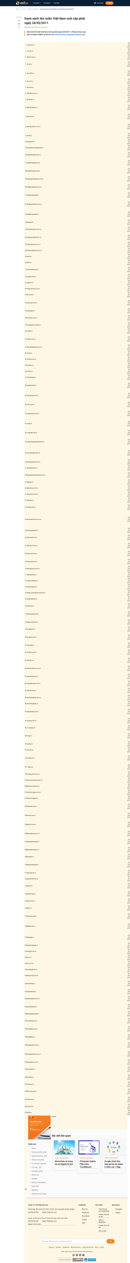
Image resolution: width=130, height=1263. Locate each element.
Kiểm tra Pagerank (64, 1260)
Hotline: (34, 1224)
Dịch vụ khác (102, 1231)
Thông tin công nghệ (38, 1159)
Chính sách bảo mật (88, 1247)
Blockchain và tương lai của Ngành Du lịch (64, 1162)
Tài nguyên (47, 3)
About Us (85, 1209)
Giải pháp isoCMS (37, 1171)
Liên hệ (109, 3)
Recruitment (85, 1216)
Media (34, 1148)
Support (117, 1212)
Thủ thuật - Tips (36, 1167)
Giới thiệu (56, 3)
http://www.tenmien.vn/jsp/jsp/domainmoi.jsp (67, 34)
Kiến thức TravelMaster (39, 1182)
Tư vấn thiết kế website (39, 1163)
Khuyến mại (85, 1212)
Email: (49, 1212)
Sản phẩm (36, 3)
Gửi (110, 1241)
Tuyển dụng (35, 1186)
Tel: (33, 1212)
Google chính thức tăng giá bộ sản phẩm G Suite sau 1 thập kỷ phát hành (113, 1164)
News (84, 1223)
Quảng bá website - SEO (39, 1156)
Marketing (35, 1190)
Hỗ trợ (96, 1247)
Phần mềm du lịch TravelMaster (104, 1210)
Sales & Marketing (102, 1221)
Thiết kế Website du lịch (104, 1215)
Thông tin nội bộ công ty (39, 1193)
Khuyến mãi (35, 1175)
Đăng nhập (100, 3)
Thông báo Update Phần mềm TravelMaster (88, 1164)
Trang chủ (51, 1247)
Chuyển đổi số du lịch (104, 1226)
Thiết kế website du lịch (39, 1152)
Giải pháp (34, 1178)
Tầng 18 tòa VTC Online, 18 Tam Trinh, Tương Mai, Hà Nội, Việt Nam (55, 1209)
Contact (84, 1219)
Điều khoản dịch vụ (75, 1247)
